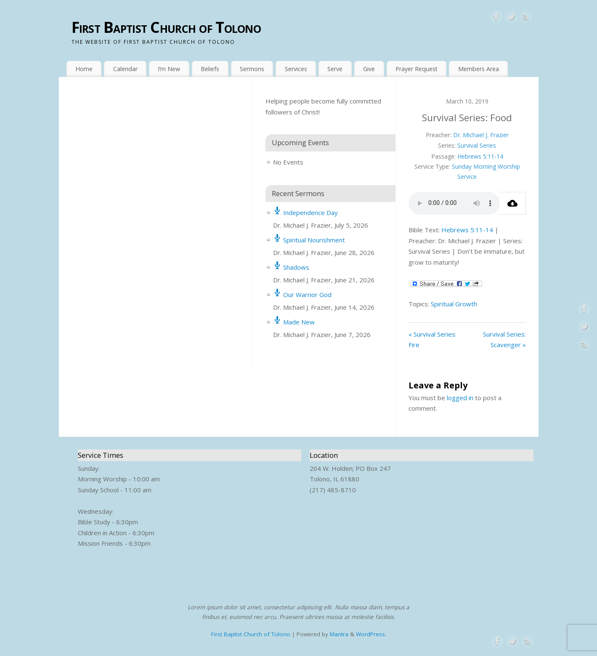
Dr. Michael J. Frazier (481, 135)
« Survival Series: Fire (432, 339)
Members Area (478, 69)
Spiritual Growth (454, 304)
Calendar (125, 69)
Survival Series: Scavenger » (504, 339)
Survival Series (476, 145)
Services (296, 69)
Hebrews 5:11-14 (480, 156)
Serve (334, 69)
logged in (460, 397)
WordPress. (371, 634)
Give (369, 69)
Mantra (339, 634)
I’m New (169, 69)
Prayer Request (416, 69)
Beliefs (210, 69)
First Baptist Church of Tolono (166, 27)
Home (84, 69)
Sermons (252, 69)
